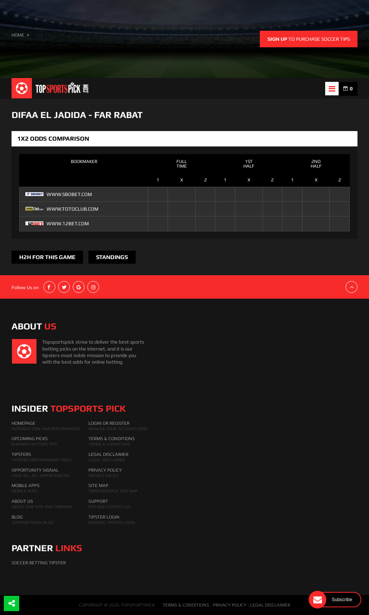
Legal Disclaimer (108, 454)
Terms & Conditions (111, 438)
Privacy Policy (105, 470)
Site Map (98, 485)
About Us (22, 501)
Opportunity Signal (35, 470)
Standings (112, 257)
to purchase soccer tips (309, 39)
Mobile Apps (26, 485)
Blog (17, 517)
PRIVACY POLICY (229, 605)
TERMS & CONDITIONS (186, 605)
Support (98, 501)
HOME (18, 35)
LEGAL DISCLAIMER (270, 605)
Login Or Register (109, 423)
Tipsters (21, 454)
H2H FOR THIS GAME (47, 257)
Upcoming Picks (30, 438)
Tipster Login (104, 517)
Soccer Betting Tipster (39, 562)
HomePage (23, 423)
